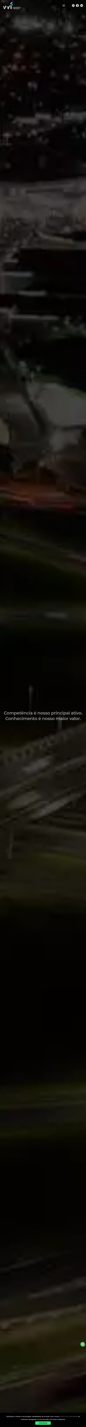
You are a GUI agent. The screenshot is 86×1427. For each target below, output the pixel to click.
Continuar (43, 1423)
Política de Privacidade (68, 1416)
